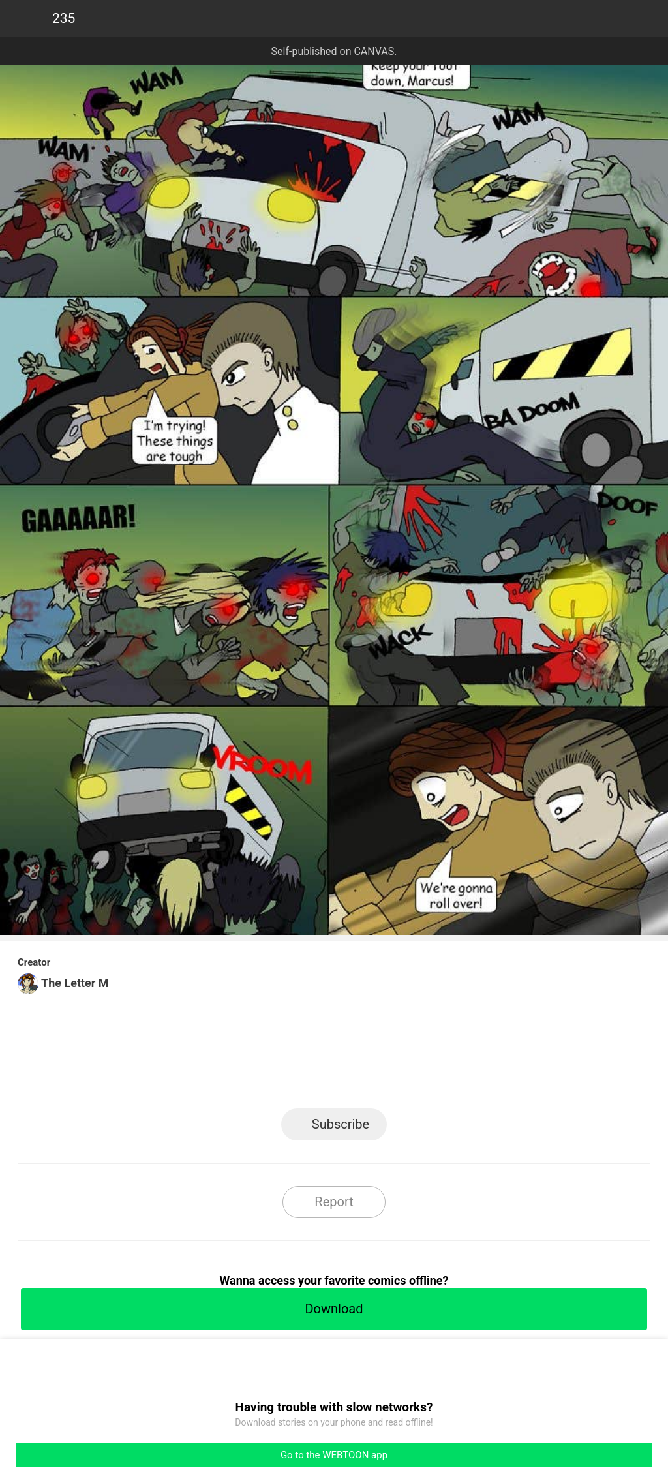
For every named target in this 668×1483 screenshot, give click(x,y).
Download (334, 1309)
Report (333, 1202)
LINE (217, 1070)
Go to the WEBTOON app (334, 1455)
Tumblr (393, 1070)
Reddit (452, 1070)
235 (63, 18)
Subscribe (340, 1124)
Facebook (275, 1070)
